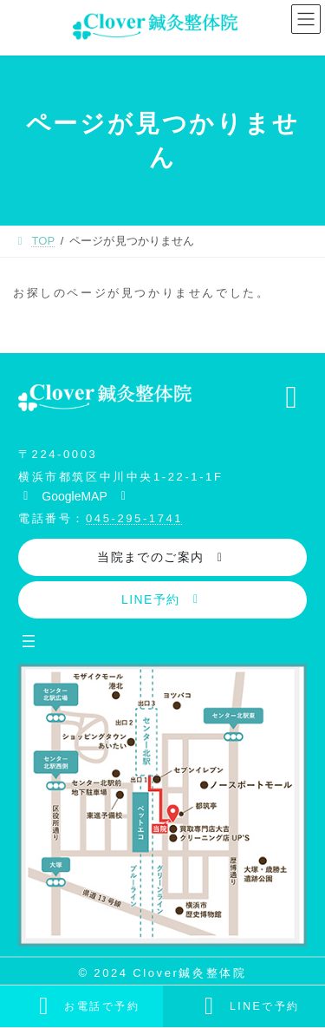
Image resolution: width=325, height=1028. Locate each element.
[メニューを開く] (28, 641)
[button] (74, 495)
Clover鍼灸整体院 (189, 972)
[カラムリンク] (81, 1006)
